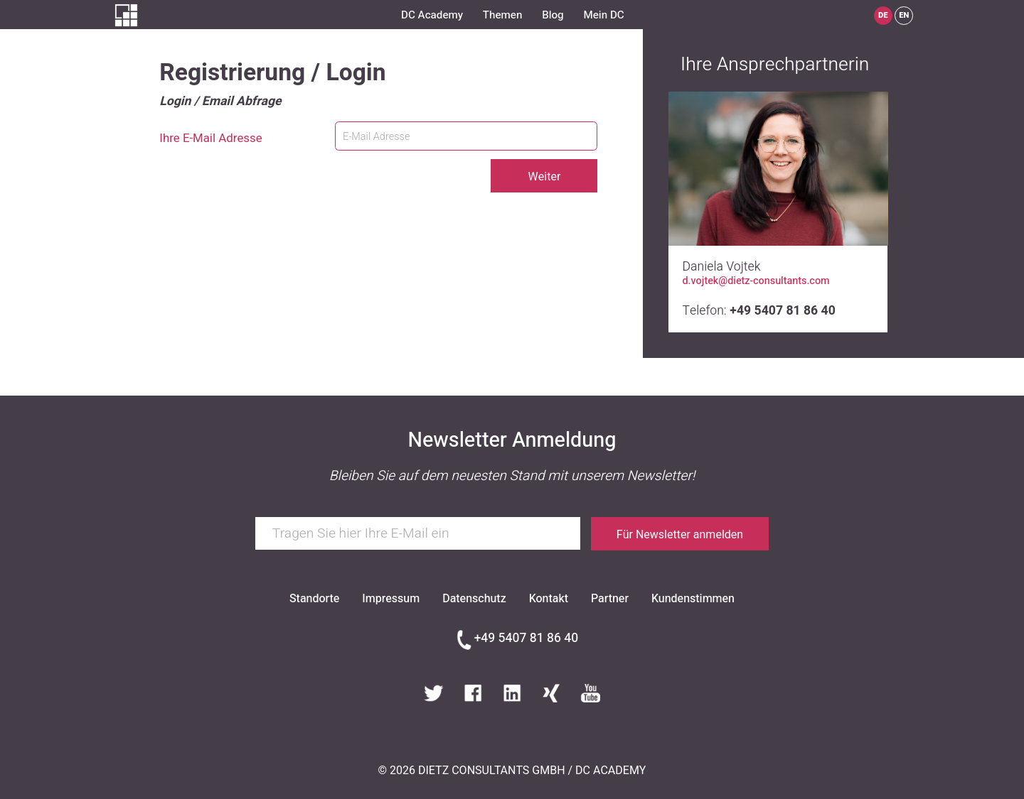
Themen (502, 15)
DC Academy (432, 15)
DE (883, 15)
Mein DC (603, 15)
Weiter (544, 176)
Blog (553, 15)
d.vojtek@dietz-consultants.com (756, 281)
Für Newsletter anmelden (680, 534)
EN (904, 15)
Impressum (391, 598)
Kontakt (548, 598)
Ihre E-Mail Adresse (210, 138)
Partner (610, 598)
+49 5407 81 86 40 (526, 638)
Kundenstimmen (693, 598)
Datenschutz (474, 598)
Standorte (314, 598)
